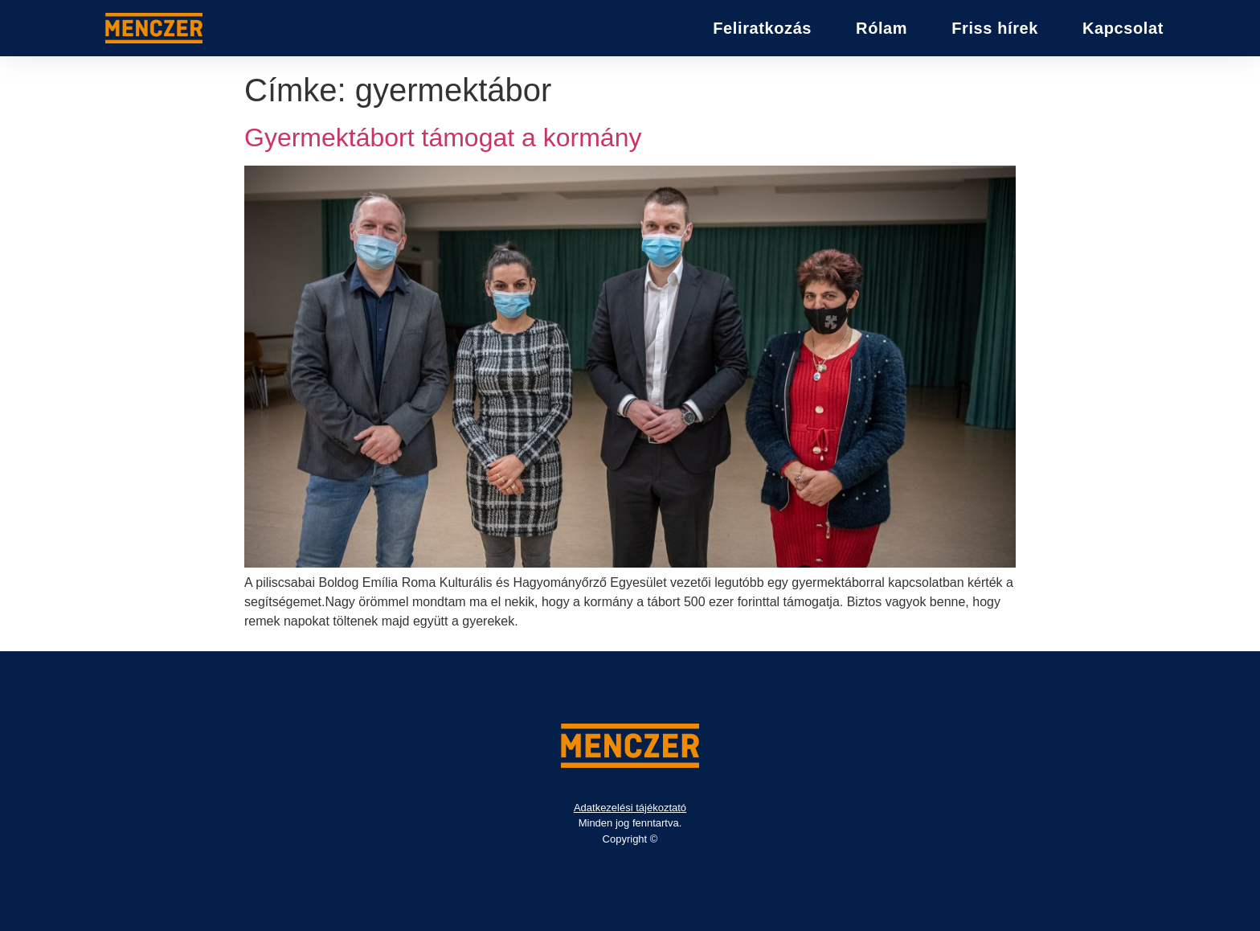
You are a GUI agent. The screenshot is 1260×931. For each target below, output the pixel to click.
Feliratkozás (762, 28)
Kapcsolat (1123, 28)
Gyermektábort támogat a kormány (442, 137)
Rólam (881, 28)
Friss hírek (994, 28)
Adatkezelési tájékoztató (630, 808)
